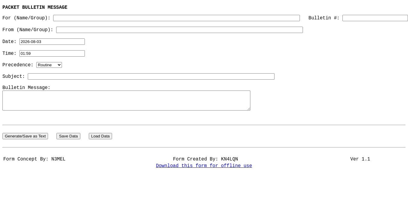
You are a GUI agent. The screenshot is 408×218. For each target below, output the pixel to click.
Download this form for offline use (204, 190)
